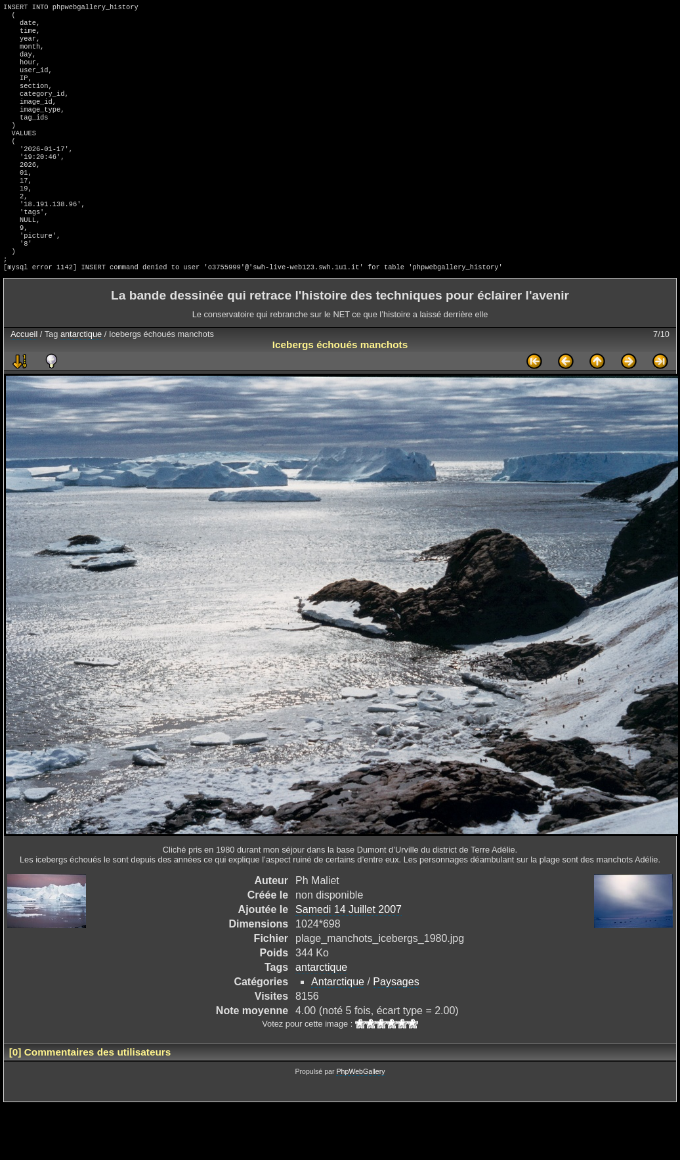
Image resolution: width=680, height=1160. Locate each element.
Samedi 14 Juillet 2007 (348, 954)
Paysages (396, 1026)
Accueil (24, 379)
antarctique (81, 379)
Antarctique (337, 1026)
